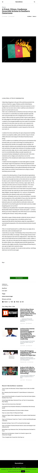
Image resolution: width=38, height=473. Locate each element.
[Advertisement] (19, 26)
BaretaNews (19, 2)
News (4, 7)
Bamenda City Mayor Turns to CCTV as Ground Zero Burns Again (16, 423)
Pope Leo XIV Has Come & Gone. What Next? (11, 404)
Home (13, 467)
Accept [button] (23, 471)
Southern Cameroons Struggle (7, 296)
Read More (27, 471)
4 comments (5, 16)
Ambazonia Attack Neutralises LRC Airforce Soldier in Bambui (15, 410)
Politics (16, 328)
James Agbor (4, 290)
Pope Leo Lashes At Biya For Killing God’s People (12, 412)
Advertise (18, 467)
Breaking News (8, 328)
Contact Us (23, 467)
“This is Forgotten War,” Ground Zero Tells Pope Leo (13, 437)
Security (16, 352)
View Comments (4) (19, 277)
